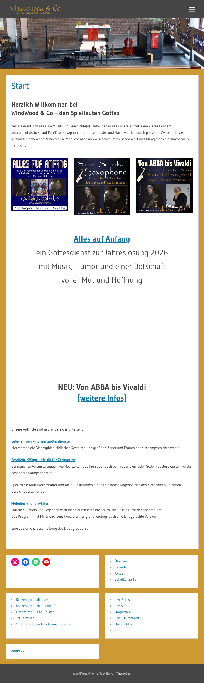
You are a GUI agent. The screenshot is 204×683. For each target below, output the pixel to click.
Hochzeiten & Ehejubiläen (35, 612)
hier (87, 528)
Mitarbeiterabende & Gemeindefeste (43, 624)
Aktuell (120, 573)
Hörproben (123, 612)
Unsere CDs (123, 624)
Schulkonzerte (125, 579)
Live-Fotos (122, 599)
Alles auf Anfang (102, 239)
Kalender (121, 567)
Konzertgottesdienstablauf (36, 606)
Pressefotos (123, 606)
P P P (118, 630)
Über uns (121, 561)
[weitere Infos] (102, 398)
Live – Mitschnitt (127, 618)
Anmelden (18, 650)
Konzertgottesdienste (32, 599)
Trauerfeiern (25, 618)
